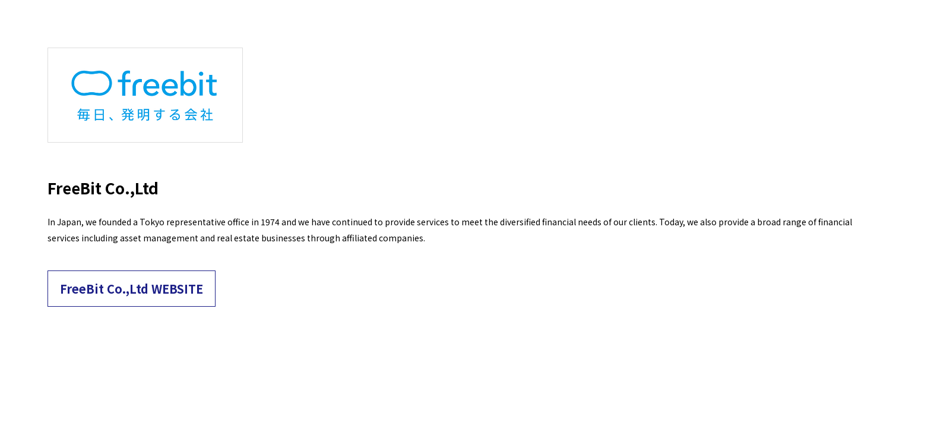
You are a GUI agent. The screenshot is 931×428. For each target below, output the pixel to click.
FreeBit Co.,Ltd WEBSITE (131, 288)
